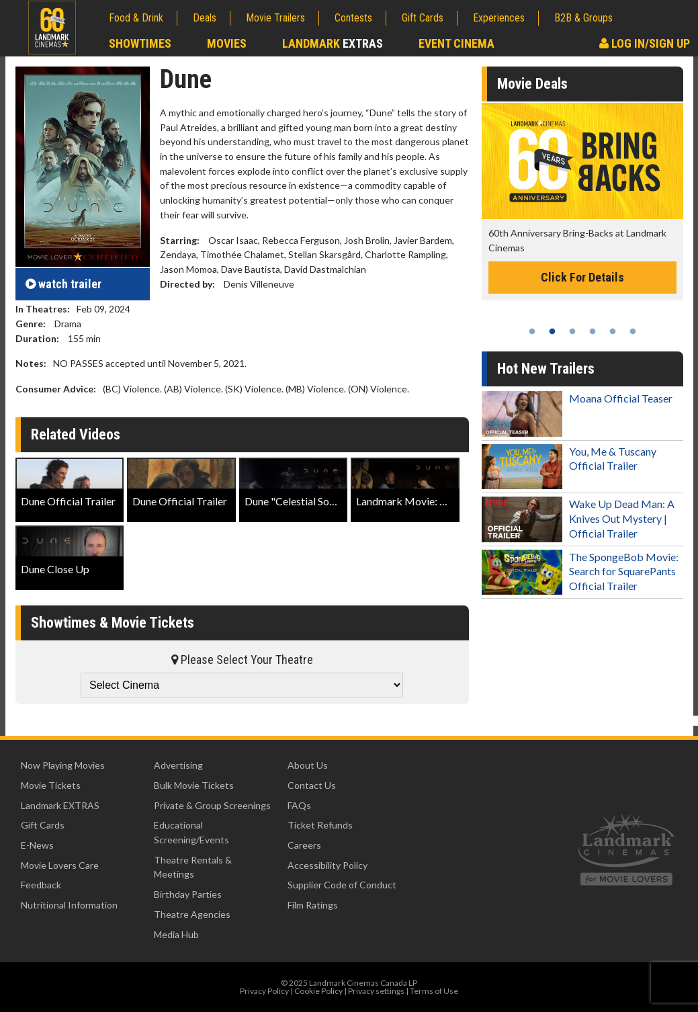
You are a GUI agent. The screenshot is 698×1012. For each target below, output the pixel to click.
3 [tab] (572, 331)
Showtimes (140, 43)
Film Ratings (313, 905)
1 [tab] (532, 331)
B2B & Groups (583, 17)
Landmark (332, 43)
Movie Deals (532, 83)
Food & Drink (136, 17)
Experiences (499, 17)
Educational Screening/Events (191, 832)
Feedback (41, 884)
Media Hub (176, 934)
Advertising (178, 765)
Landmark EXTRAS (60, 805)
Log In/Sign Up (644, 43)
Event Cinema (456, 43)
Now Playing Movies (63, 765)
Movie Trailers (275, 17)
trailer (63, 284)
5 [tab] (612, 331)
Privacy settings (376, 991)
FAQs (299, 805)
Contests (353, 17)
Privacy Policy (264, 991)
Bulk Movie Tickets (194, 785)
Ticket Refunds (320, 825)
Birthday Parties (188, 894)
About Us (308, 765)
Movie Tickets (51, 785)
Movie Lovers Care (60, 865)
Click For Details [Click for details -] (582, 277)
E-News (37, 845)
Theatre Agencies (192, 914)
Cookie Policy (318, 991)
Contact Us (312, 785)
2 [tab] (552, 331)
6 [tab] (633, 331)
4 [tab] (592, 331)
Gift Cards (422, 17)
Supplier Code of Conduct (342, 884)
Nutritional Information (69, 905)
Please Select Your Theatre (242, 659)
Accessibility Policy (327, 865)
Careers (304, 845)
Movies (227, 43)
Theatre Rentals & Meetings (193, 867)
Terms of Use (434, 991)
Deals (204, 17)
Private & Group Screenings (212, 805)
